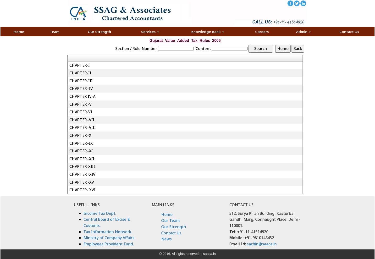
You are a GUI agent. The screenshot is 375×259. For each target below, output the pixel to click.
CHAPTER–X (80, 135)
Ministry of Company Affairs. (109, 237)
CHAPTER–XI (81, 151)
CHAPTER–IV (81, 88)
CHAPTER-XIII (82, 166)
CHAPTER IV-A (82, 96)
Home (19, 31)
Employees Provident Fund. (108, 244)
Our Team (170, 220)
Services (150, 31)
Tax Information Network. (107, 231)
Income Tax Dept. (99, 213)
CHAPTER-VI (80, 112)
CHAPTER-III (81, 80)
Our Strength (99, 31)
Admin (303, 31)
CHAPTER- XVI (82, 190)
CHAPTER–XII (81, 158)
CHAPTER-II (80, 73)
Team (55, 31)
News (166, 239)
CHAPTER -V (80, 104)
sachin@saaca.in (262, 244)
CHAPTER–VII (81, 119)
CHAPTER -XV (81, 182)
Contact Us (349, 31)
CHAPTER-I (79, 65)
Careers (262, 31)
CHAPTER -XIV (82, 174)
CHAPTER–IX (81, 143)
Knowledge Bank (207, 31)
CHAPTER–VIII (82, 127)
